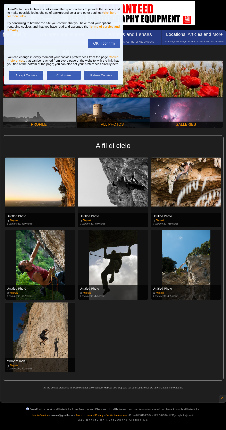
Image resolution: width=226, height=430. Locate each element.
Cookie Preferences (116, 415)
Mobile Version (40, 415)
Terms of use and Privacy (89, 415)
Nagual (14, 220)
